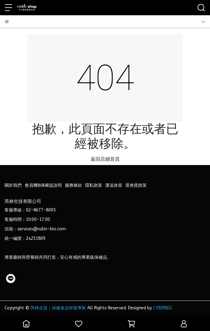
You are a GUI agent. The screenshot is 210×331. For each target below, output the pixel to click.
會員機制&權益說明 (43, 185)
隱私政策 (93, 185)
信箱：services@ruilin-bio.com (35, 229)
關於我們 (13, 185)
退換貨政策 (136, 185)
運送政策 (113, 185)
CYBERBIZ (162, 308)
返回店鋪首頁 (105, 159)
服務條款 (73, 185)
